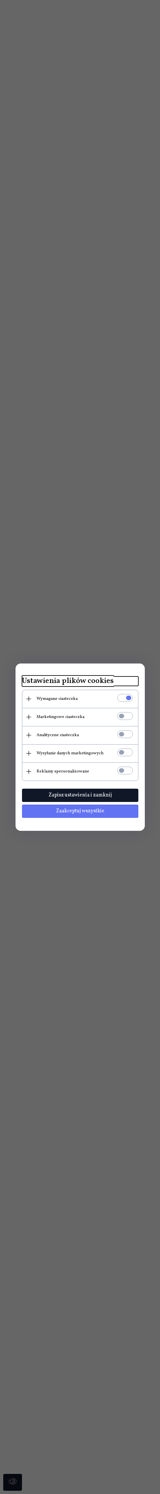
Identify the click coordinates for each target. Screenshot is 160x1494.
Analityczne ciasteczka (58, 735)
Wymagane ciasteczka (57, 699)
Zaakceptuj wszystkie (80, 811)
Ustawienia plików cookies (68, 681)
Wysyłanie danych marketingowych (70, 753)
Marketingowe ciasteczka (60, 717)
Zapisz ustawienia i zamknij (80, 795)
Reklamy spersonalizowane (63, 771)
